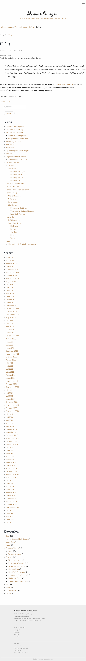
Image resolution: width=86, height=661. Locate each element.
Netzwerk (12, 199)
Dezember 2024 (12, 306)
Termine (11, 166)
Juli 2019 (9, 447)
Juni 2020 (9, 417)
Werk (12, 238)
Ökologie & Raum (15, 578)
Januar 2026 (11, 267)
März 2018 (10, 489)
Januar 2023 (11, 348)
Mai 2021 (9, 396)
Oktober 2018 (11, 471)
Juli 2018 (9, 480)
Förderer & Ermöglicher (17, 136)
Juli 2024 (9, 321)
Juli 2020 (9, 414)
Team (8, 584)
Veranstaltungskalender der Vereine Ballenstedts (29, 618)
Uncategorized (11, 590)
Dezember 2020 (12, 402)
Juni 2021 (9, 393)
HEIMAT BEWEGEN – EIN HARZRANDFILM (27, 621)
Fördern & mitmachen (14, 133)
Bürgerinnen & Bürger (18, 208)
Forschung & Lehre (13, 142)
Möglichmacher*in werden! (16, 157)
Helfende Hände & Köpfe (17, 160)
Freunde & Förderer (18, 214)
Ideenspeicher (13, 569)
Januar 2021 (10, 399)
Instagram (17, 630)
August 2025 (11, 282)
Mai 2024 (9, 324)
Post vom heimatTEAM (15, 184)
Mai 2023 (9, 345)
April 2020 (10, 423)
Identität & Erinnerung (16, 572)
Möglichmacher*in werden (18, 139)
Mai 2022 (9, 369)
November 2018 (12, 468)
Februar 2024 (11, 330)
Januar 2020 (11, 432)
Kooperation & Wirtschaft (18, 575)
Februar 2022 (11, 375)
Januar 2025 (11, 303)
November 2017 (12, 502)
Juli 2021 (9, 390)
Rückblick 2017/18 (17, 172)
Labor (8, 241)
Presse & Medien (12, 187)
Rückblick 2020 (16, 178)
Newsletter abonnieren (21, 653)
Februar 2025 (11, 300)
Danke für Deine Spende (15, 127)
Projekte (9, 557)
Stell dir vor (12, 205)
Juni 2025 (9, 288)
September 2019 (12, 444)
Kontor (13, 229)
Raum (12, 235)
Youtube (16, 634)
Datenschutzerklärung (14, 130)
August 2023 (11, 339)
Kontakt (9, 154)
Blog (7, 536)
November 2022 (12, 354)
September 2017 (12, 508)
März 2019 (10, 459)
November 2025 (12, 273)
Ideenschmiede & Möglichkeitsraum (22, 244)
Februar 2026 (11, 263)
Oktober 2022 (11, 357)
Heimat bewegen (6, 27)
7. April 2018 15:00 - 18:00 (11, 50)
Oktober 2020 (11, 408)
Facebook (17, 632)
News (10, 551)
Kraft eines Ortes (14, 223)
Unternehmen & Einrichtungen (22, 211)
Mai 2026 (9, 257)
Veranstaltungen (20, 27)
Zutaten (9, 593)
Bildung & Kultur (14, 560)
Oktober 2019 (11, 441)
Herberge (14, 226)
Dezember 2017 (12, 499)
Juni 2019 (9, 450)
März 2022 (10, 372)
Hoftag (31, 27)
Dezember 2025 (12, 270)
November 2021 (12, 381)
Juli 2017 (9, 511)
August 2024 (11, 318)
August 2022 (11, 360)
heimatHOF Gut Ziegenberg (23, 614)
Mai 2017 (9, 514)
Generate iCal (5, 102)
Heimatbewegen (12, 193)
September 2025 (12, 278)
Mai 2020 (9, 420)
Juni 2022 (9, 366)
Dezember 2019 (12, 435)
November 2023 (12, 336)
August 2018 (11, 477)
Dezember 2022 (12, 351)
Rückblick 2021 (16, 181)
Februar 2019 (11, 462)
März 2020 (10, 426)
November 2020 (12, 405)
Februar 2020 (11, 429)
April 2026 (10, 260)
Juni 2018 (9, 483)
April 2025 (10, 294)
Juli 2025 (9, 285)
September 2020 (12, 411)
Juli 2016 (9, 523)
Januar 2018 (10, 496)
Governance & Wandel (16, 566)
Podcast (16, 637)
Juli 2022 (9, 363)
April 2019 (10, 456)
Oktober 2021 (11, 384)
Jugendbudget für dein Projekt (17, 151)
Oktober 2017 (11, 505)
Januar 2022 (11, 378)
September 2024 (12, 315)
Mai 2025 (9, 291)
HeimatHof (10, 217)
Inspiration (10, 148)
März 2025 (10, 297)
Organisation (13, 202)
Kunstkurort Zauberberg (21, 616)
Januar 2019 (10, 465)
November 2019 (12, 438)
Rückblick (12, 169)
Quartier (13, 232)
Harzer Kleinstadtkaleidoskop (17, 539)
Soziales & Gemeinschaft (17, 581)
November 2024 (12, 309)
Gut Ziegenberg (14, 220)
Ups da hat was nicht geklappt (17, 190)
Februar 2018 (11, 493)
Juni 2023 (9, 342)
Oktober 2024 (11, 312)
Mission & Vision (14, 196)
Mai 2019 (9, 453)
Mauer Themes (48, 659)
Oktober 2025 (11, 276)
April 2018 (10, 486)
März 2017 (10, 520)
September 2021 (12, 387)
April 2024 (10, 327)
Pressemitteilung (14, 554)
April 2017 (10, 517)
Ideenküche (10, 542)
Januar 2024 (11, 333)
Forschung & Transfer (16, 563)
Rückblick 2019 (16, 175)
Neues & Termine (12, 163)
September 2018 (12, 474)
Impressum (10, 145)
